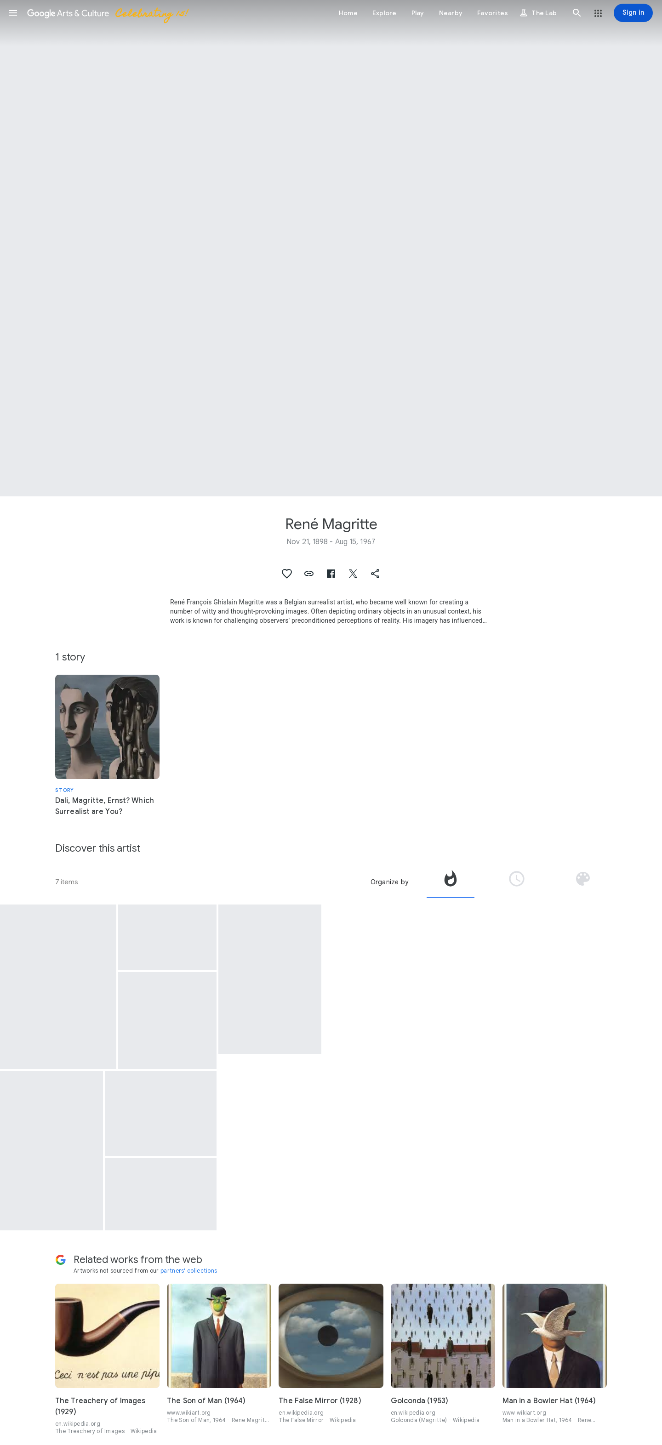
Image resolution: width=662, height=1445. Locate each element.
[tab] (450, 882)
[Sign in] (633, 13)
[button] (13, 13)
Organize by (389, 882)
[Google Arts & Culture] (107, 13)
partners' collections (188, 1270)
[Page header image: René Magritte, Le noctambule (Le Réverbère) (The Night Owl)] (331, 248)
